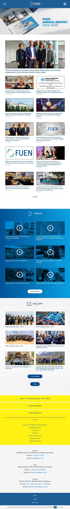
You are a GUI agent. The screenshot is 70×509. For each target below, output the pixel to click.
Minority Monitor (35, 438)
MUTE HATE (35, 430)
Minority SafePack (35, 441)
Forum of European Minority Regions (35, 425)
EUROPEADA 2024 (35, 427)
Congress (35, 433)
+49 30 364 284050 (38, 470)
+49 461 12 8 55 (38, 455)
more (35, 197)
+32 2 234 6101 (31, 484)
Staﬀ (35, 499)
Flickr (35, 384)
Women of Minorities (35, 435)
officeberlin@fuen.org (37, 472)
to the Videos (35, 291)
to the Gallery (35, 376)
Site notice (35, 502)
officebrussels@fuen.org (37, 487)
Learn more (60, 507)
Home (35, 495)
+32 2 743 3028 (44, 484)
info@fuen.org (37, 458)
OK (55, 507)
